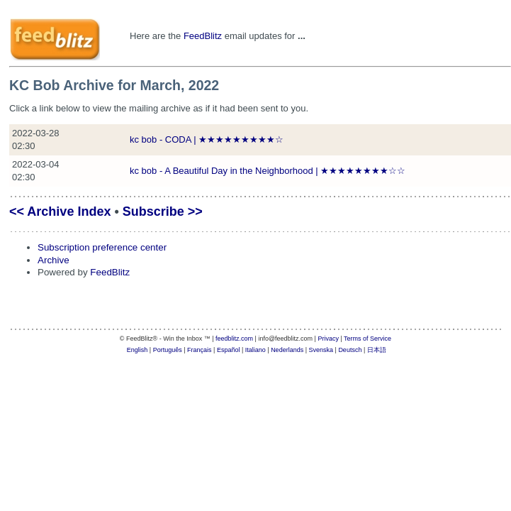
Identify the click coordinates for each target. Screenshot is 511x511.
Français (199, 349)
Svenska (321, 349)
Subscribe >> (163, 211)
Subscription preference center (102, 247)
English (137, 349)
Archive (53, 260)
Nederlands (287, 349)
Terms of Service (367, 338)
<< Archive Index (60, 211)
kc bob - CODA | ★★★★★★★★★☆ (206, 139)
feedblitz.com (234, 338)
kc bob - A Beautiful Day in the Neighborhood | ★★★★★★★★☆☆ (267, 170)
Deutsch (349, 349)
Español (228, 349)
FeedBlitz (203, 36)
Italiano (255, 349)
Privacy (328, 338)
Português (167, 349)
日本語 (376, 349)
